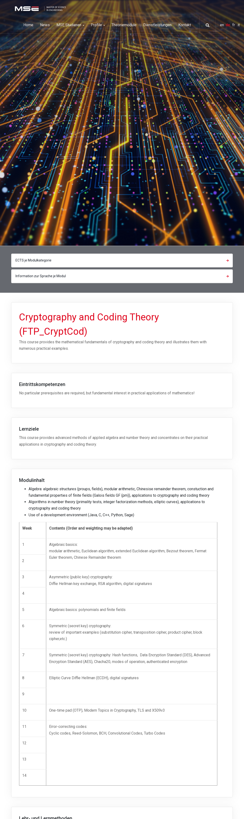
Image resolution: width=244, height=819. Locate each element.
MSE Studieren (70, 25)
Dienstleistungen (157, 25)
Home (28, 25)
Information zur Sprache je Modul (122, 276)
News (45, 25)
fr (234, 25)
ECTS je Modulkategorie (122, 260)
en (222, 25)
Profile (98, 25)
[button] (206, 25)
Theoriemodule (124, 25)
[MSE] (40, 8)
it (239, 25)
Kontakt (184, 25)
